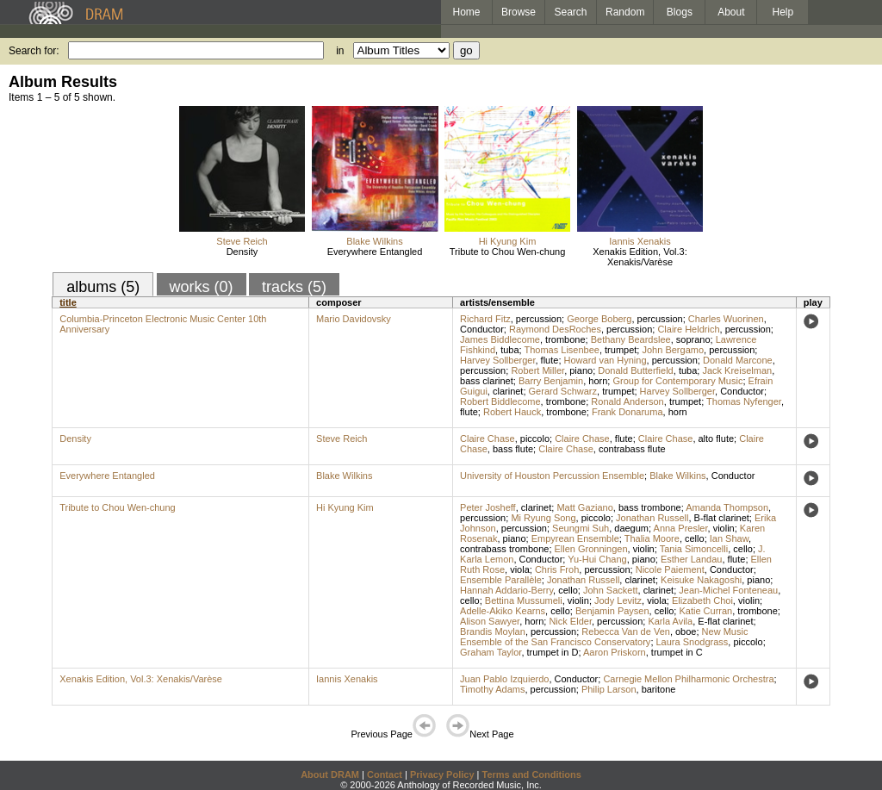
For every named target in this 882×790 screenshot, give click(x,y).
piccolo (535, 438)
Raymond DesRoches (555, 329)
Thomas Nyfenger (743, 401)
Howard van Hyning (605, 360)
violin (724, 528)
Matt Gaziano (584, 507)
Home (466, 12)
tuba (509, 350)
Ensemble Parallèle (501, 580)
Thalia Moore (652, 538)
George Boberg (599, 319)
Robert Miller (537, 370)
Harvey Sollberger (497, 360)
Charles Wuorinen (726, 319)
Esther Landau (692, 559)
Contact (384, 774)
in (340, 51)
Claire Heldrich (688, 329)
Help (783, 12)
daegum (631, 528)
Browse (518, 12)
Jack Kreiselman (737, 370)
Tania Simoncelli (694, 549)
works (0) (201, 286)
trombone (565, 339)
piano (581, 370)
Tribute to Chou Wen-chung (508, 251)
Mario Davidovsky (353, 319)
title (68, 302)
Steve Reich (241, 241)
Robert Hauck (512, 412)
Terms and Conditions (531, 774)
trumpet (621, 350)
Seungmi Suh (580, 528)
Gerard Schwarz (563, 391)
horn (597, 381)
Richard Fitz (485, 319)
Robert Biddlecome (500, 401)
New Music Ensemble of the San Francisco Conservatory (604, 636)
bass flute (513, 449)
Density (242, 251)
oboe (685, 631)
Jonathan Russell (652, 518)
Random (625, 12)
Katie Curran (705, 611)
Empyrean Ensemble (575, 538)
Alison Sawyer (489, 621)
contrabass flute (632, 449)
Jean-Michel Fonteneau (728, 590)
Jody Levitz (618, 600)
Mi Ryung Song (543, 518)
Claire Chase (487, 438)
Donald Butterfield (635, 370)
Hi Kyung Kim (508, 241)
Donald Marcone (738, 360)
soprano (693, 339)
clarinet (508, 391)
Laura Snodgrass (692, 642)
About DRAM (330, 774)
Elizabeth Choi (702, 600)
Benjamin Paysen (612, 611)
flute (550, 360)
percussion (539, 319)
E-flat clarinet (725, 621)
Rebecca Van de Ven (625, 631)
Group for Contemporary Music (677, 381)
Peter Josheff (488, 507)
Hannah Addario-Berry (506, 590)
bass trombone (649, 507)
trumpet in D (553, 652)
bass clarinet (486, 381)
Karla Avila (670, 621)
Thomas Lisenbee (561, 350)
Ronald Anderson (627, 401)
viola (520, 569)
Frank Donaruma (627, 412)
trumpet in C (677, 652)
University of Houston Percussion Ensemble (552, 475)
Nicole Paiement (670, 569)
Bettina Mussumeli (523, 600)
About (730, 12)
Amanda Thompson (727, 507)
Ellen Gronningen (591, 549)
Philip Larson (609, 689)
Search (571, 12)
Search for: (34, 51)
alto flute (717, 438)
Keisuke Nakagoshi (701, 580)
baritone (659, 689)
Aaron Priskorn (614, 652)
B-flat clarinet (721, 518)
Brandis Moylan (492, 631)
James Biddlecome (500, 339)
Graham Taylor (490, 652)
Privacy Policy (442, 774)
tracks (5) (294, 286)
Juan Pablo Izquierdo (504, 679)
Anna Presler (681, 528)
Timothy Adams (492, 689)
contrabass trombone (504, 549)
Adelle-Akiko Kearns (502, 611)
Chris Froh (557, 569)
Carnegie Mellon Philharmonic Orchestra (688, 679)
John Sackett (610, 590)
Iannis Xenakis (640, 241)
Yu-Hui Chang (597, 559)
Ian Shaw (729, 538)
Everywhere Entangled (375, 251)
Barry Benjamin (551, 381)
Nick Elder (570, 621)
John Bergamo (673, 350)
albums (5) (103, 286)
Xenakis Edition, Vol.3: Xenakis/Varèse (639, 256)
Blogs (680, 12)
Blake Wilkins (374, 241)
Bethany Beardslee (631, 339)
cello (695, 538)
